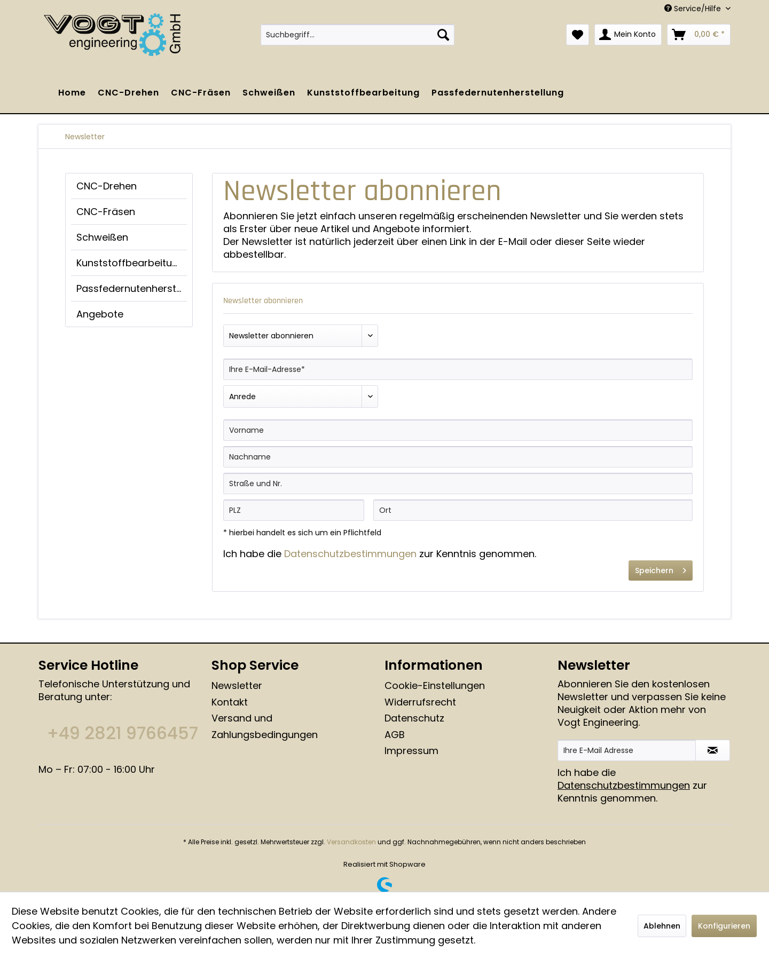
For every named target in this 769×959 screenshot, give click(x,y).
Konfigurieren (724, 926)
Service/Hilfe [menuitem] (693, 8)
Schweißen (102, 237)
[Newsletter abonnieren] (712, 750)
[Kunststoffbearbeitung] (363, 92)
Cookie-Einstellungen (434, 685)
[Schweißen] (269, 92)
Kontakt (229, 702)
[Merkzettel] (577, 34)
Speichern (660, 569)
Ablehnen (662, 926)
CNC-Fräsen (105, 211)
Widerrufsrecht (420, 702)
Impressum (411, 750)
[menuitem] (357, 34)
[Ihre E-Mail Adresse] (627, 750)
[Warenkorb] (699, 34)
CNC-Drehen (106, 186)
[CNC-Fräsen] (201, 92)
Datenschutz (414, 718)
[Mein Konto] (628, 34)
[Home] (72, 92)
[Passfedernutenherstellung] (498, 92)
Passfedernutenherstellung (131, 288)
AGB (394, 734)
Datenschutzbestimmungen (350, 553)
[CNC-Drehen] (128, 92)
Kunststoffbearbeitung (130, 263)
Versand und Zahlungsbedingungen (264, 726)
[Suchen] (443, 34)
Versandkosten (351, 841)
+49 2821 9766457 (122, 733)
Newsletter (236, 685)
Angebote (99, 314)
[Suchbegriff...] (357, 34)
